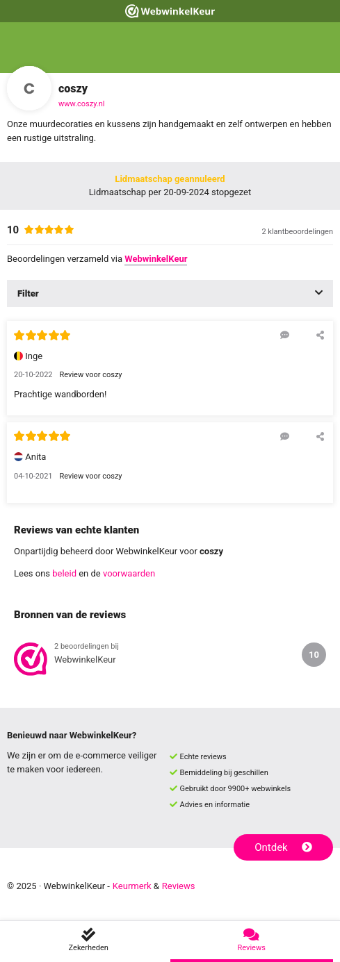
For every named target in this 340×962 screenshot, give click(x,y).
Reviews (178, 886)
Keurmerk (132, 886)
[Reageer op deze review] (285, 334)
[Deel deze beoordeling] (320, 334)
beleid (64, 573)
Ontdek (283, 847)
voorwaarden (129, 573)
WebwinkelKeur (155, 259)
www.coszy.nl (81, 103)
